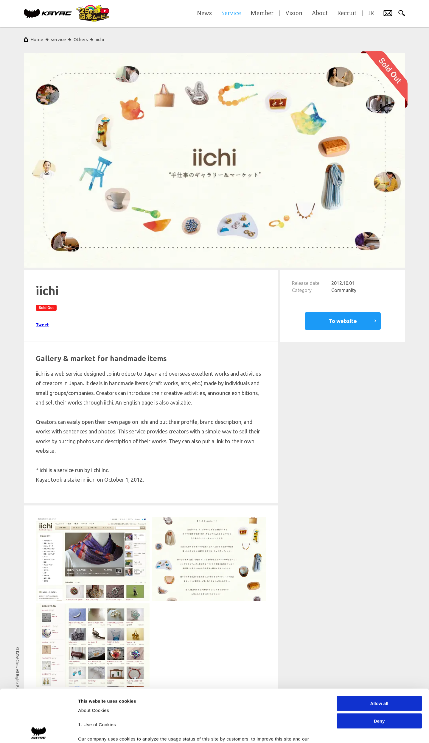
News (204, 13)
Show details (313, 731)
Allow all (379, 651)
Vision (293, 13)
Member (262, 13)
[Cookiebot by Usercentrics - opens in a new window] (39, 731)
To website (343, 321)
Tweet (42, 324)
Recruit (346, 13)
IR (371, 13)
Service (231, 13)
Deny (379, 668)
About (320, 13)
